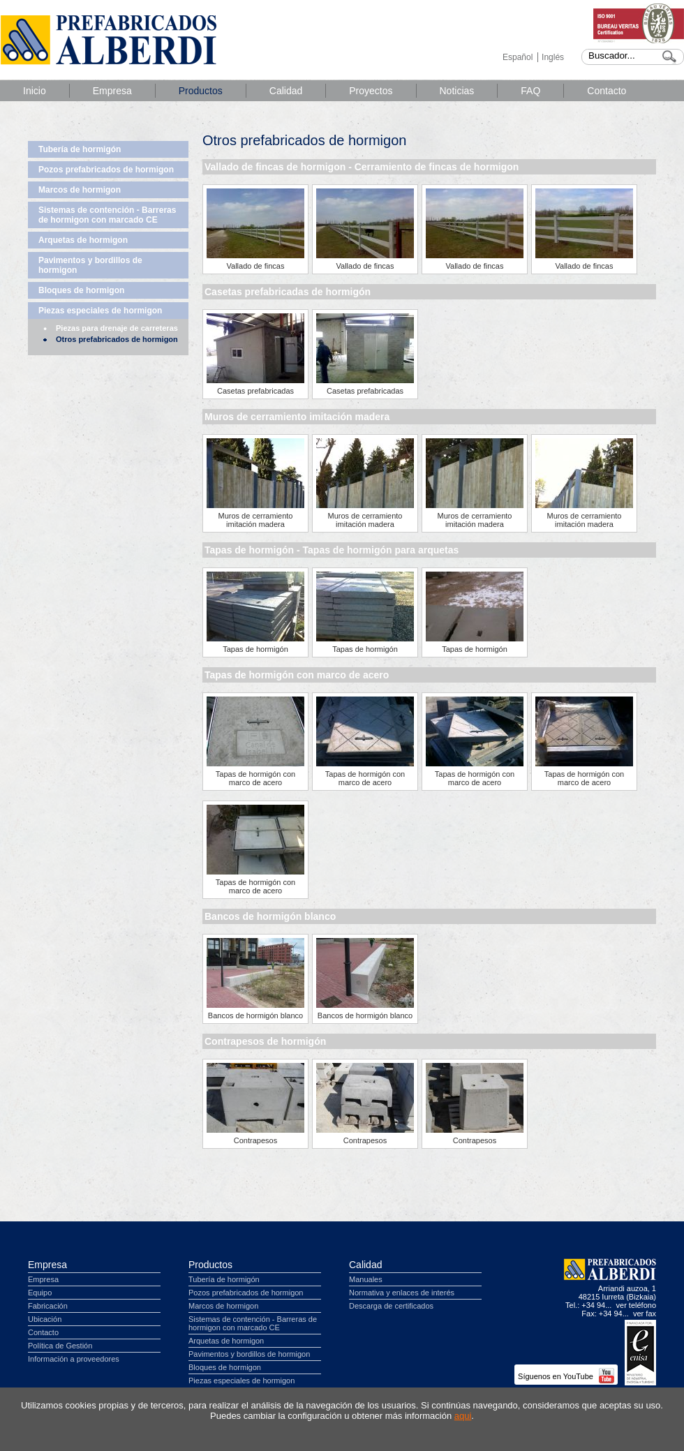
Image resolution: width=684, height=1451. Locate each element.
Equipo (40, 1292)
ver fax (644, 1313)
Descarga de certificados (391, 1306)
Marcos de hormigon (79, 190)
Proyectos (370, 90)
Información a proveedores (73, 1359)
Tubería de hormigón (79, 149)
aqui (463, 1416)
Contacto (606, 90)
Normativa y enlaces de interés (401, 1292)
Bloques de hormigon (81, 290)
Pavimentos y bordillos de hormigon (90, 265)
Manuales (365, 1279)
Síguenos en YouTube (566, 1376)
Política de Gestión (60, 1345)
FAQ (530, 90)
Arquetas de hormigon (83, 240)
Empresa (112, 90)
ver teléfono (636, 1305)
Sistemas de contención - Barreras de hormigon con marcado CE (107, 215)
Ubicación (44, 1319)
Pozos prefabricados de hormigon (106, 169)
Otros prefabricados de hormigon (117, 339)
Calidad (285, 90)
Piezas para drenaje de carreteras (117, 328)
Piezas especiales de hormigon (100, 310)
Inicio (34, 90)
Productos (201, 90)
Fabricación (48, 1306)
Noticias (457, 90)
